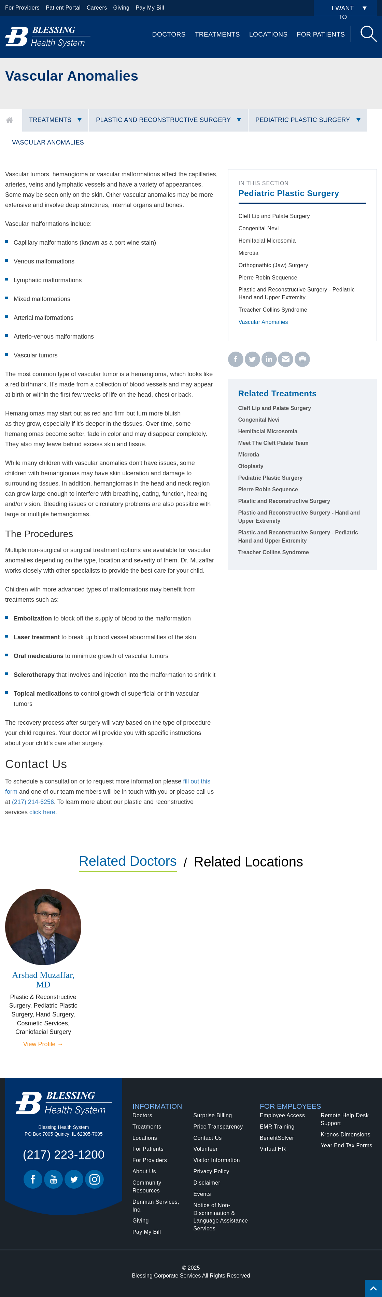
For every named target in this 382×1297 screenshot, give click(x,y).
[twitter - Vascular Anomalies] (252, 360)
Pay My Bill (150, 8)
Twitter (74, 1179)
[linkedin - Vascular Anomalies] (269, 360)
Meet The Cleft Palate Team (273, 443)
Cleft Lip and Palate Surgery (274, 216)
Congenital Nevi (259, 228)
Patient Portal (63, 8)
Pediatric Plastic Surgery (302, 120)
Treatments (217, 34)
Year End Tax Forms (346, 1145)
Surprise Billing (213, 1115)
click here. (43, 812)
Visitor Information (217, 1160)
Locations (268, 34)
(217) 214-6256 (33, 801)
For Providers (22, 8)
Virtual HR (273, 1149)
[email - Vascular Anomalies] (285, 360)
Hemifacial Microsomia (267, 241)
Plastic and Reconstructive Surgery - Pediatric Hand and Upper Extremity (297, 293)
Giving (121, 8)
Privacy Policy (211, 1171)
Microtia (249, 253)
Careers (97, 8)
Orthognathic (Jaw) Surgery (273, 265)
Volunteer (206, 1149)
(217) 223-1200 (63, 1154)
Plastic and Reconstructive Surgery (163, 120)
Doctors (169, 34)
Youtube (53, 1179)
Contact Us (208, 1138)
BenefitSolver (277, 1138)
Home (9, 120)
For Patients (321, 34)
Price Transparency (218, 1127)
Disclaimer (207, 1183)
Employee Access (282, 1115)
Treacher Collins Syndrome (273, 310)
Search (368, 34)
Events (202, 1194)
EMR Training (277, 1127)
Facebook (33, 1179)
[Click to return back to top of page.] (373, 1288)
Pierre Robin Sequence (268, 278)
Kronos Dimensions (346, 1134)
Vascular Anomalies (48, 142)
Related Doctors (128, 861)
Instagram (94, 1179)
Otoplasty (251, 466)
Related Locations (248, 861)
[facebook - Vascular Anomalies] (235, 360)
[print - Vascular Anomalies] (302, 360)
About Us (144, 1171)
